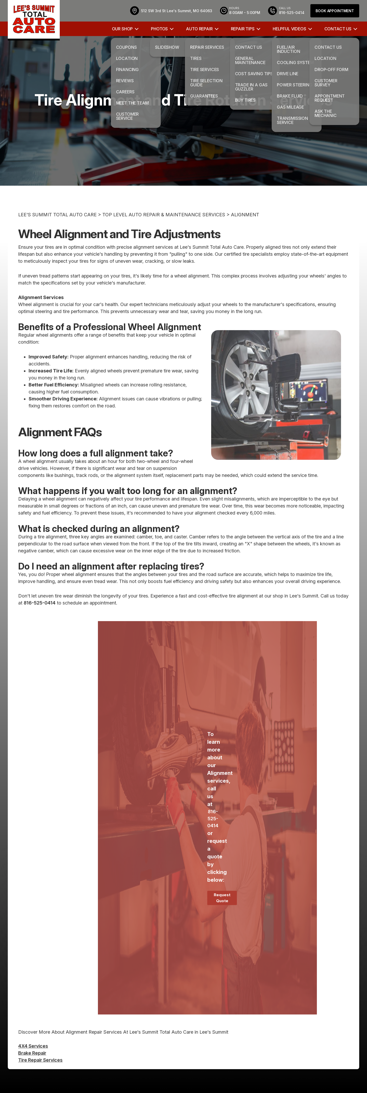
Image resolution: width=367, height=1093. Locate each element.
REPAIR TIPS (243, 28)
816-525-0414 (40, 620)
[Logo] (34, 20)
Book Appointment (335, 11)
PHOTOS (159, 28)
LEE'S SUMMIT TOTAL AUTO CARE (57, 232)
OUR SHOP (122, 28)
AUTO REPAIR (199, 28)
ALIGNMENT (245, 232)
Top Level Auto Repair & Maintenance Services (163, 232)
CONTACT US (337, 28)
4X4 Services (33, 1063)
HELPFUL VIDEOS (289, 28)
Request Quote (222, 915)
